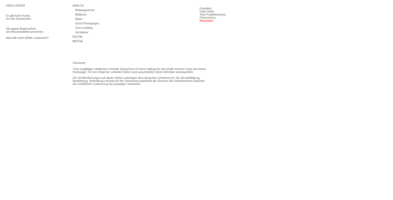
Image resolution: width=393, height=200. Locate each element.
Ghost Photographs (87, 23)
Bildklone (81, 14)
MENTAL (78, 41)
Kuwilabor (206, 8)
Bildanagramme (85, 10)
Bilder (78, 19)
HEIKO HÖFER (15, 5)
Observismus (208, 17)
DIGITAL (77, 36)
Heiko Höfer (207, 11)
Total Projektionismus (213, 14)
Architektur (82, 32)
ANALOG (78, 5)
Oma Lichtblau (84, 27)
